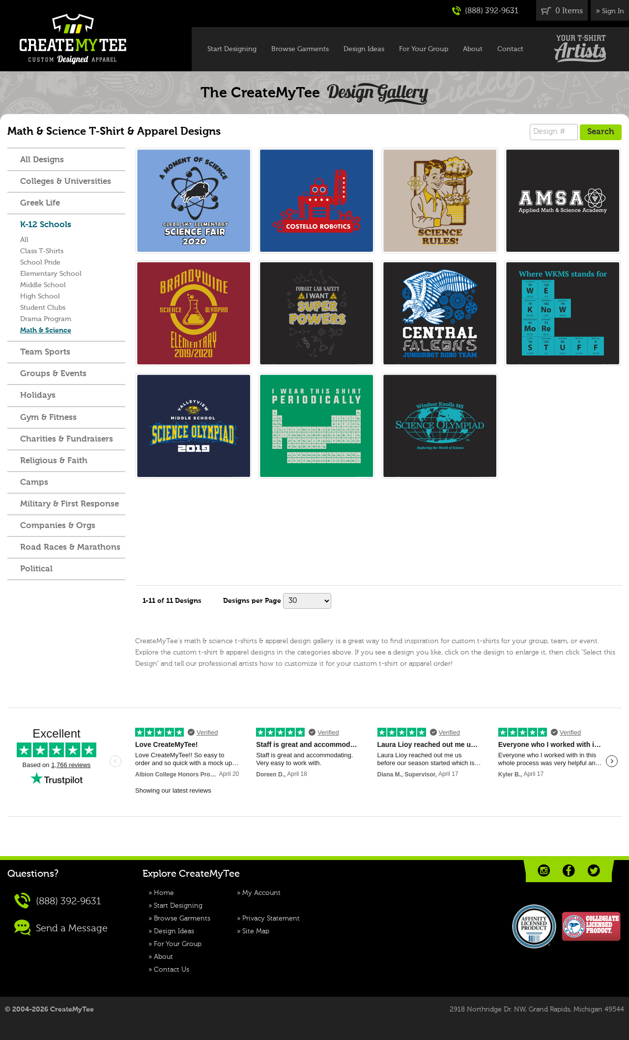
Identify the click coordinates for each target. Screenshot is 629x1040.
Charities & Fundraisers (66, 439)
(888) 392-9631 (485, 10)
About (473, 49)
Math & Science (45, 330)
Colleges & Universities (65, 182)
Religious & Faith (53, 461)
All (24, 240)
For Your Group (423, 49)
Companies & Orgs (57, 526)
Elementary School (51, 273)
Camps (34, 482)
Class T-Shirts (41, 251)
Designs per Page (252, 600)
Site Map (255, 931)
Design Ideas (363, 49)
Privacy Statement (271, 918)
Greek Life (40, 203)
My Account (261, 893)
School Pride (40, 262)
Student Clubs (42, 307)
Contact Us (171, 969)
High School (40, 296)
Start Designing (232, 49)
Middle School (43, 285)
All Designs (42, 160)
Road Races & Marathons (70, 547)
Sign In (613, 11)
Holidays (38, 395)
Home (164, 893)
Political (36, 569)
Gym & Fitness (48, 418)
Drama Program (45, 319)
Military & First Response (69, 504)
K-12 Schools (45, 225)
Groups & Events (53, 374)
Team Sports (45, 352)
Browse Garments (300, 49)
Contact (510, 49)
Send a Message (61, 928)
